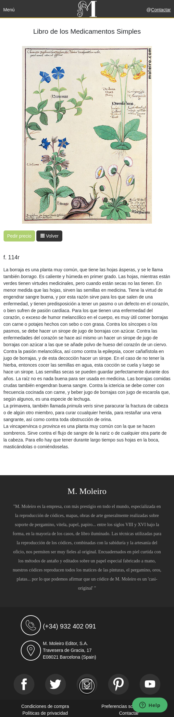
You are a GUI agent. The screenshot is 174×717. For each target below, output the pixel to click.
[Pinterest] (118, 684)
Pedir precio (19, 236)
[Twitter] (55, 684)
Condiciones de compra (45, 706)
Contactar (161, 9)
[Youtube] (150, 684)
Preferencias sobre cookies (129, 706)
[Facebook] (24, 684)
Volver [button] (49, 236)
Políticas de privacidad (45, 713)
